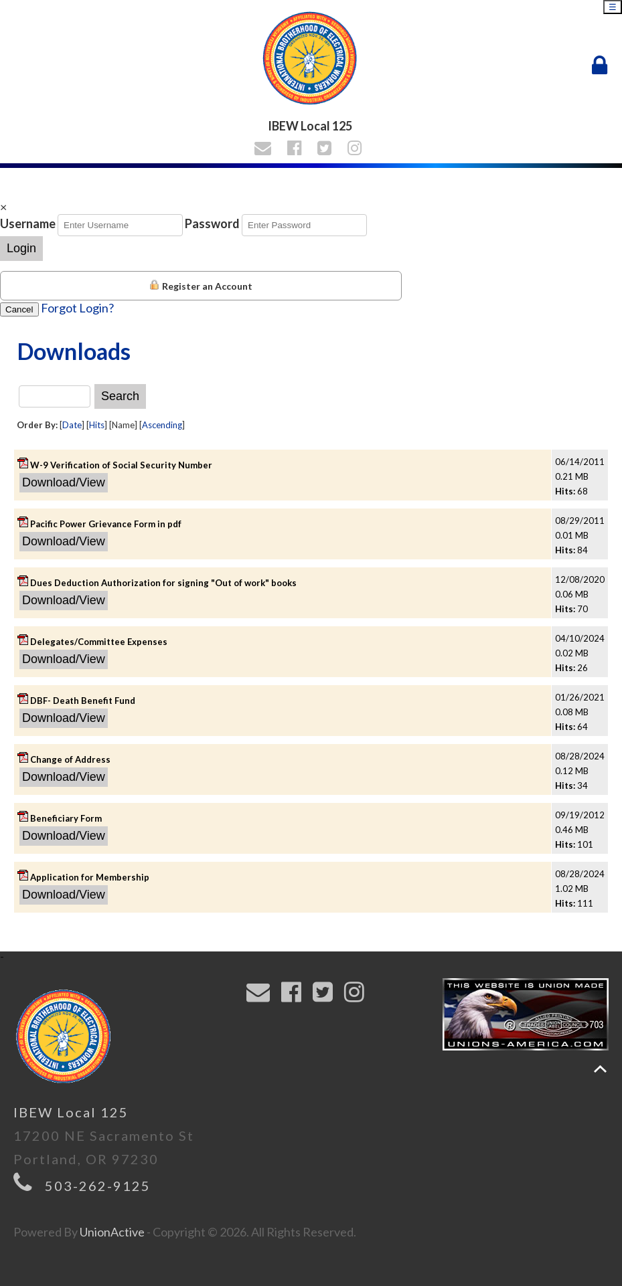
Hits (96, 425)
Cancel (19, 309)
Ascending (162, 425)
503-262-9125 (98, 1186)
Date (72, 425)
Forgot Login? (77, 307)
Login (21, 248)
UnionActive (112, 1231)
